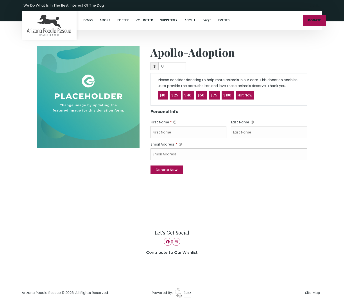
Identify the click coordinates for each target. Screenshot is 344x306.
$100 (227, 95)
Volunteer (144, 20)
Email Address (166, 144)
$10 (162, 95)
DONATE (314, 20)
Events (223, 20)
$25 (175, 95)
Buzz (183, 292)
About (190, 20)
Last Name (242, 122)
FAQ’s (206, 20)
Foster (123, 20)
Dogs (88, 20)
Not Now (244, 95)
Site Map (312, 292)
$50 (201, 95)
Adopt (105, 20)
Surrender (168, 20)
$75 (214, 95)
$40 (188, 95)
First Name (163, 122)
